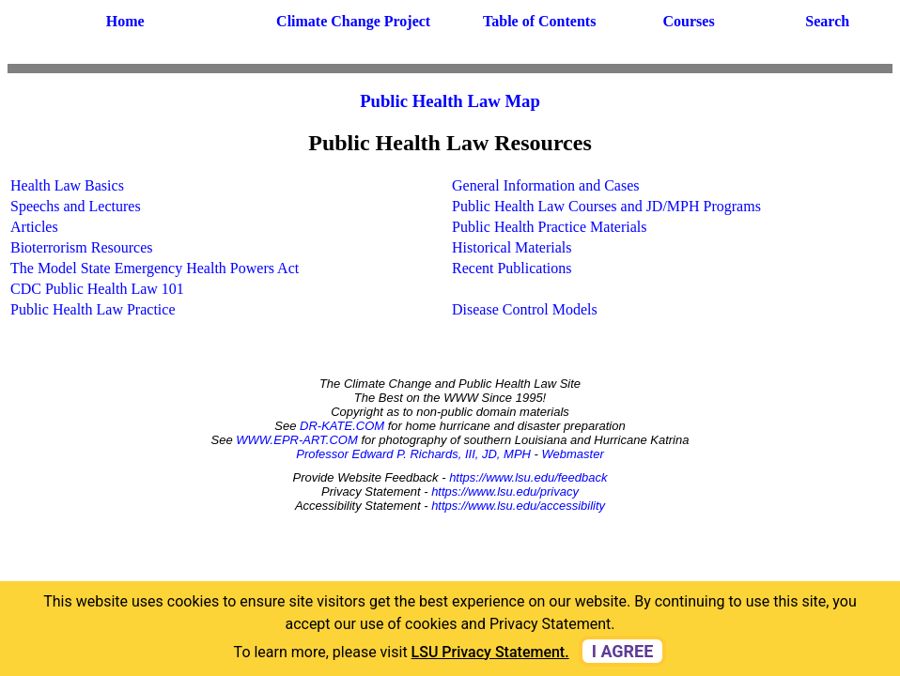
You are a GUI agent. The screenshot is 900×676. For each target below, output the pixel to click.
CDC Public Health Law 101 (97, 289)
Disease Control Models (524, 309)
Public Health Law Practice (93, 309)
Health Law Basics (67, 185)
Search (827, 21)
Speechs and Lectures (75, 206)
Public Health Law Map (450, 101)
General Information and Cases (545, 185)
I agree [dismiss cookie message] (623, 651)
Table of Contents (539, 21)
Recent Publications (512, 268)
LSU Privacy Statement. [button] (490, 652)
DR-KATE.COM (342, 426)
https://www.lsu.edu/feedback (528, 477)
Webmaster (573, 454)
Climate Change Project (353, 21)
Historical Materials (512, 247)
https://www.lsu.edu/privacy (505, 491)
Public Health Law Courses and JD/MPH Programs (606, 206)
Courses (689, 21)
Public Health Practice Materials (549, 227)
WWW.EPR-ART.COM (297, 440)
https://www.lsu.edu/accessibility (518, 506)
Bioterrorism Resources (81, 247)
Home (125, 21)
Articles (34, 227)
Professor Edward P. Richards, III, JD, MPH (413, 454)
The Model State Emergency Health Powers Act (154, 268)
